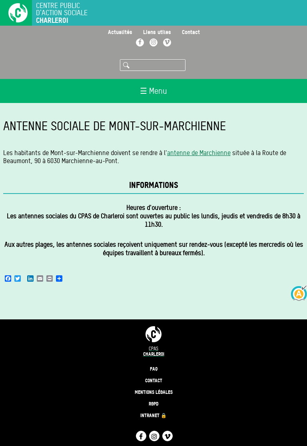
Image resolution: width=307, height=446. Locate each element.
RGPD (154, 404)
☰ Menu (153, 91)
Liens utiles (157, 31)
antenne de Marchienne (199, 153)
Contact (191, 31)
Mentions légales (154, 392)
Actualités (120, 31)
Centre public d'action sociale (62, 13)
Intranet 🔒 (153, 415)
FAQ (153, 369)
